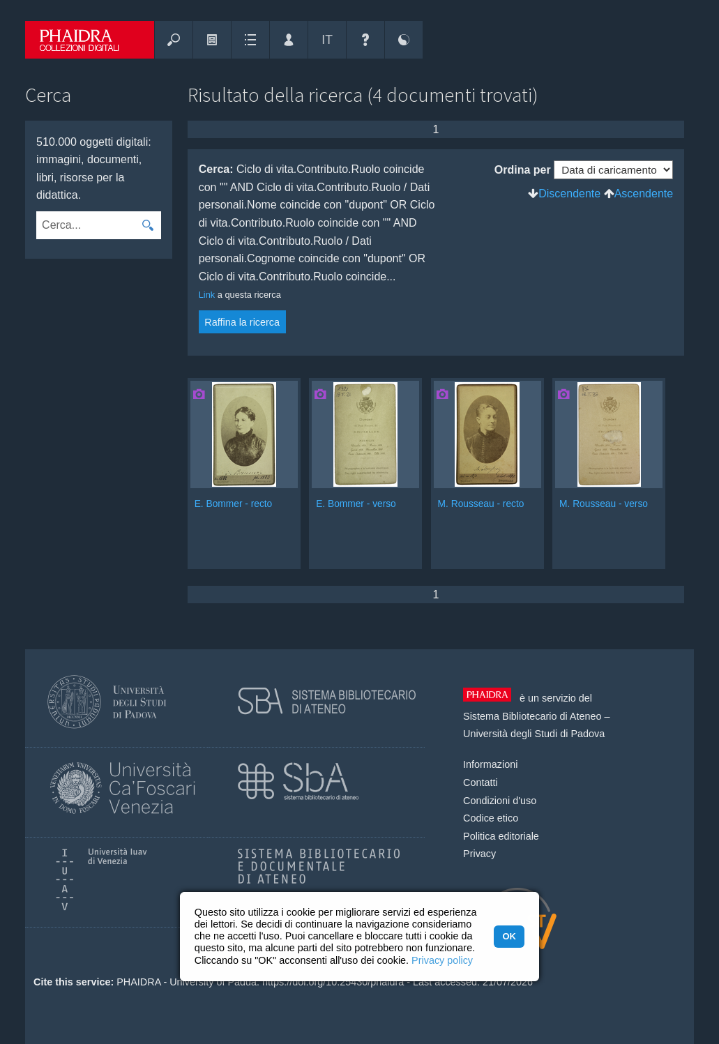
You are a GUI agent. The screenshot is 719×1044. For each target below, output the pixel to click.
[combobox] (85, 225)
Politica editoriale (501, 836)
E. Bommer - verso (356, 504)
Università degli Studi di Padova (534, 733)
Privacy (479, 853)
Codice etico (490, 818)
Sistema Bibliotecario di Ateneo (532, 716)
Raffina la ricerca (242, 322)
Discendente (569, 193)
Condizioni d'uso (499, 800)
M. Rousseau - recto (481, 504)
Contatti (480, 782)
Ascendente (644, 193)
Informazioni (490, 764)
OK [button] (508, 936)
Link (207, 294)
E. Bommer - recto (234, 504)
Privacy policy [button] (442, 960)
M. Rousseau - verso (603, 504)
